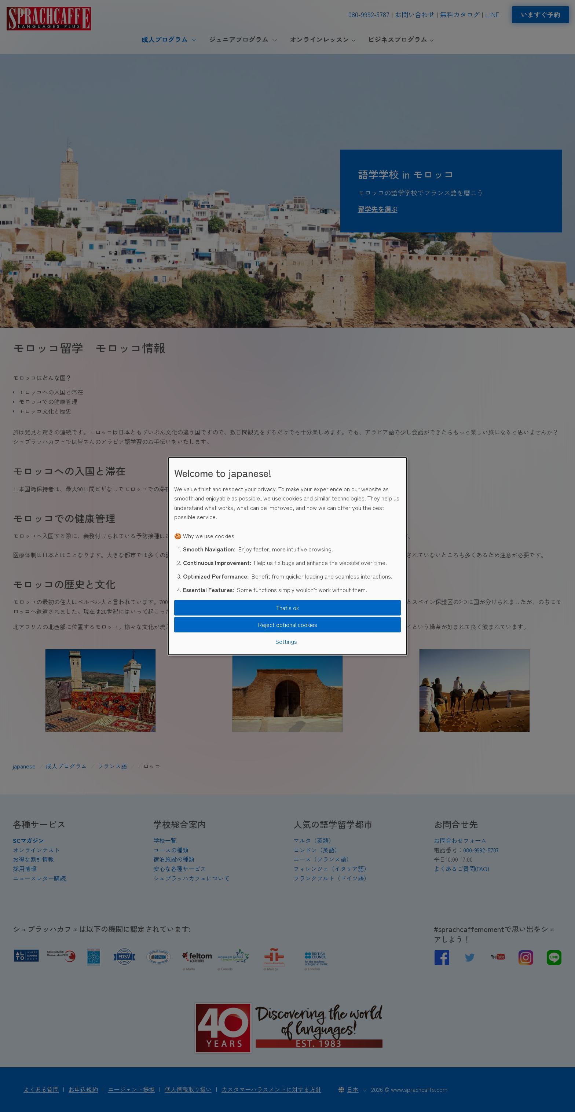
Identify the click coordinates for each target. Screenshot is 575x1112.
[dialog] (287, 556)
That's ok (287, 607)
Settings (286, 640)
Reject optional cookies (287, 624)
